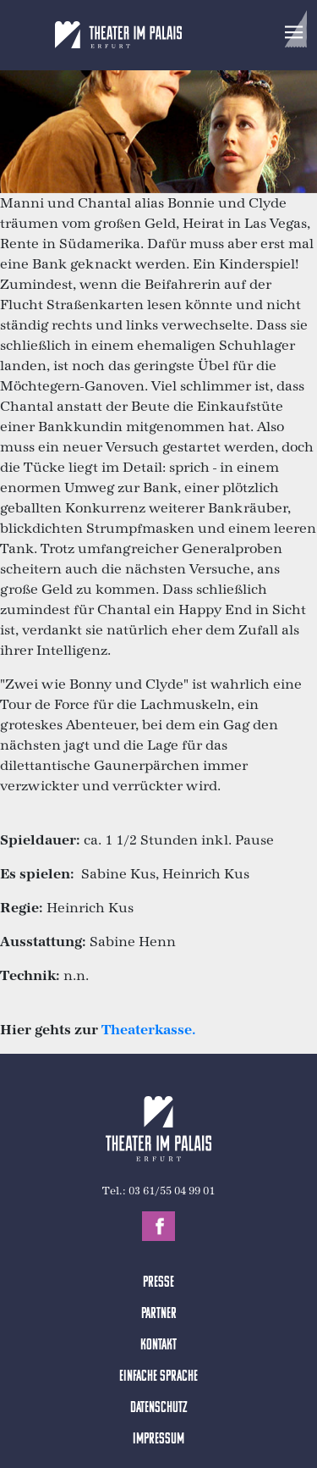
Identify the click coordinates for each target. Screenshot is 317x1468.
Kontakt (158, 1346)
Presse (158, 1283)
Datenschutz (159, 1408)
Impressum (158, 1440)
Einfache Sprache (158, 1377)
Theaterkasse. (148, 1030)
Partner (159, 1314)
